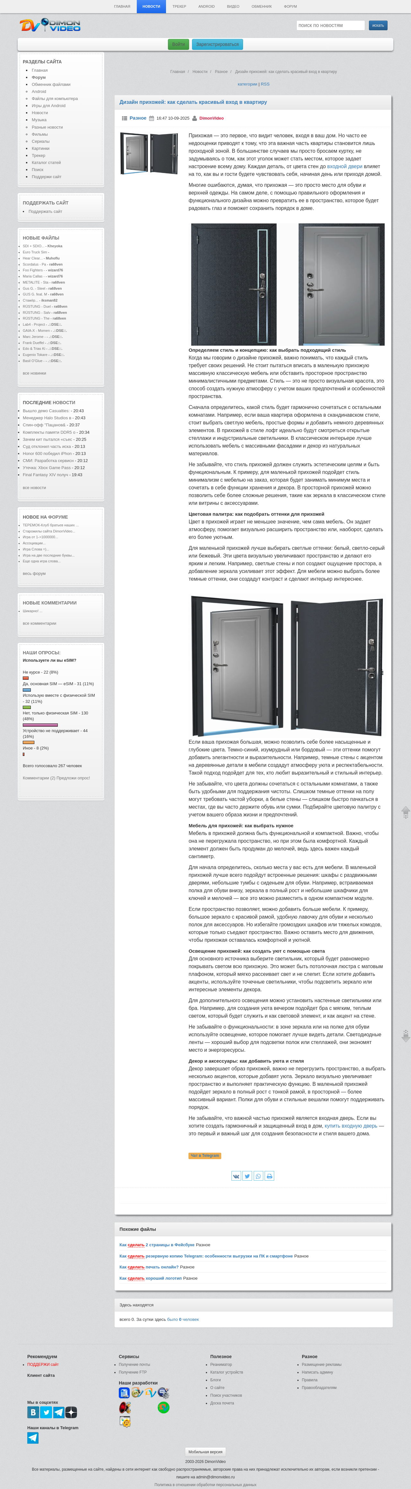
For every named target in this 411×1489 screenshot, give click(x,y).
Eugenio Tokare (35, 355)
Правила (310, 1380)
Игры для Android (49, 105)
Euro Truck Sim (35, 252)
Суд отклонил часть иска (47, 446)
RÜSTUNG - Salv (36, 312)
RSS (265, 84)
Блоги (215, 1380)
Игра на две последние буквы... (48, 555)
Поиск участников (226, 1395)
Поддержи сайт (46, 176)
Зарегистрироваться (217, 44)
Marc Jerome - (35, 337)
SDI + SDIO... (33, 246)
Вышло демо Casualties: (47, 410)
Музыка (39, 119)
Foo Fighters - (34, 270)
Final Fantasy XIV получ (45, 474)
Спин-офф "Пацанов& (44, 424)
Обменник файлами (51, 84)
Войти (178, 44)
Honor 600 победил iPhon (47, 453)
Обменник (262, 6)
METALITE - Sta (35, 282)
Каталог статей (46, 162)
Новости (151, 6)
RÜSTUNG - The (36, 318)
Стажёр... (30, 300)
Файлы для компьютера (55, 98)
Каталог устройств (226, 1372)
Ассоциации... (34, 543)
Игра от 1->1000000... (40, 537)
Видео (233, 6)
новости (64, 402)
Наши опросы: (42, 652)
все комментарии (39, 623)
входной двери (345, 166)
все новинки (34, 373)
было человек (183, 1319)
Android (206, 6)
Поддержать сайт (45, 202)
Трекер (179, 6)
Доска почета (222, 1403)
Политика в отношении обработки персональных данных (205, 1485)
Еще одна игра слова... (42, 561)
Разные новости (47, 127)
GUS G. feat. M (35, 294)
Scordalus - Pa (34, 264)
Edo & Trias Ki (34, 348)
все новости (34, 487)
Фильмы (40, 134)
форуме (58, 517)
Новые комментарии (50, 602)
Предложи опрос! (73, 778)
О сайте (217, 1387)
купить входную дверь (351, 1126)
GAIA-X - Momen (36, 330)
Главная (122, 6)
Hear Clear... (33, 258)
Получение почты (134, 1364)
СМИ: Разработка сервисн (48, 460)
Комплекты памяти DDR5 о (49, 432)
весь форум (34, 573)
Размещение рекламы (322, 1364)
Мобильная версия (205, 1452)
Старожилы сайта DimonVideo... (49, 531)
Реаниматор (221, 1364)
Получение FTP (133, 1372)
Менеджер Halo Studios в (47, 417)
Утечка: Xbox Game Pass (47, 467)
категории (247, 84)
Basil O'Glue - (34, 361)
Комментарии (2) (39, 778)
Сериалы (40, 141)
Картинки (40, 148)
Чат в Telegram (205, 1156)
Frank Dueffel (34, 343)
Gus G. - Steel (34, 288)
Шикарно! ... (32, 611)
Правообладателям (319, 1387)
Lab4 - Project (34, 324)
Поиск (37, 169)
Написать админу (317, 1372)
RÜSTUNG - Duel (37, 306)
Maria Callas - (34, 276)
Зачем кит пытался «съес (47, 439)
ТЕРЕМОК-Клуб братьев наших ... (51, 525)
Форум (290, 6)
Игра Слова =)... (36, 549)
